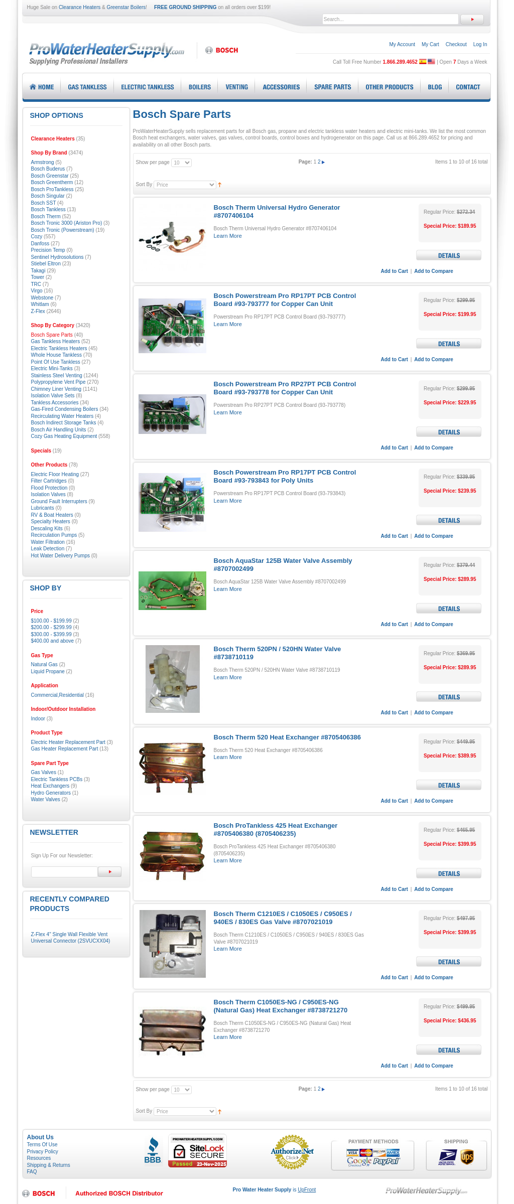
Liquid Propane (48, 671)
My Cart (430, 44)
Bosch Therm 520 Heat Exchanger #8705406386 (287, 737)
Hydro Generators (51, 793)
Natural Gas (44, 664)
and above (52, 641)
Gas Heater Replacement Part (64, 748)
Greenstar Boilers (126, 7)
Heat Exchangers (50, 786)
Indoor (38, 718)
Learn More (228, 236)
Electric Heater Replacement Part (68, 742)
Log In (480, 44)
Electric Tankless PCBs (57, 779)
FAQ (32, 1171)
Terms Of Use (42, 1144)
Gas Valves (43, 772)
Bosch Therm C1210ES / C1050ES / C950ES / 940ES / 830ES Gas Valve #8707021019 (283, 918)
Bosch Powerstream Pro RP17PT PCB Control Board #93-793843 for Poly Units (285, 476)
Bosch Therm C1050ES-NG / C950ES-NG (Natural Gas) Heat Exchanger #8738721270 (281, 1006)
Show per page (153, 162)
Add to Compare (433, 271)
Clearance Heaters (79, 7)
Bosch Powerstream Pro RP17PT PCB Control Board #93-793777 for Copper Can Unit (285, 300)
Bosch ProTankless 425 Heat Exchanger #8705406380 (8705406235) (276, 829)
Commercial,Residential (57, 695)
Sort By (144, 184)
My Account (402, 44)
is (274, 1189)
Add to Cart (394, 271)
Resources (39, 1158)
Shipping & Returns (48, 1165)
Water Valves (45, 799)
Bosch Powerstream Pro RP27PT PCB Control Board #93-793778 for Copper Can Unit (285, 388)
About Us (40, 1137)
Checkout (456, 44)
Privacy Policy (42, 1151)
